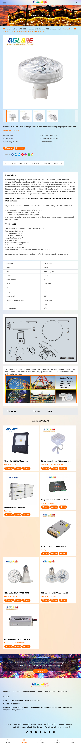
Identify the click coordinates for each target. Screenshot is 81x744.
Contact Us (62, 691)
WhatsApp (50, 732)
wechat (32, 154)
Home (8, 29)
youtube (22, 154)
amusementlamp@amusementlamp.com (24, 700)
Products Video (29, 691)
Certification (50, 691)
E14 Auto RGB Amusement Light (50, 29)
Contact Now (40, 671)
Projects (33, 724)
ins (25, 154)
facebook (12, 154)
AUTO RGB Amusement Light (28, 29)
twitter (19, 154)
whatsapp (29, 154)
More (26, 468)
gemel (67, 727)
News (40, 691)
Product (14, 29)
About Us (6, 691)
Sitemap (69, 724)
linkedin (16, 154)
